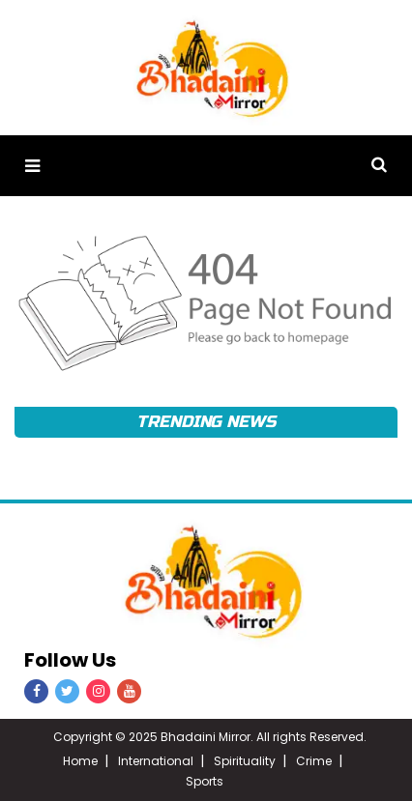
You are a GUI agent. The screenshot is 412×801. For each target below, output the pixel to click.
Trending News (206, 422)
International (155, 761)
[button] (32, 166)
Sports (204, 781)
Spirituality (245, 761)
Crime (314, 761)
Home (80, 761)
